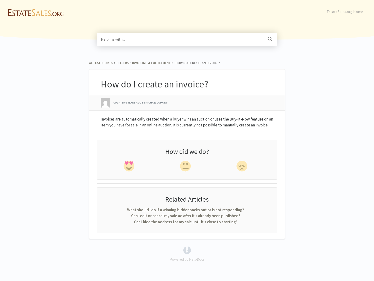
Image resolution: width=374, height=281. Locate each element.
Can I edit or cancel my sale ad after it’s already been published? (185, 215)
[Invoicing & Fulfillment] (151, 63)
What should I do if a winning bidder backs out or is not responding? (185, 209)
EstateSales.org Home (345, 11)
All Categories (101, 63)
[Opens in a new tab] (187, 249)
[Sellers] (122, 63)
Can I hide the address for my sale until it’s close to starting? (185, 222)
